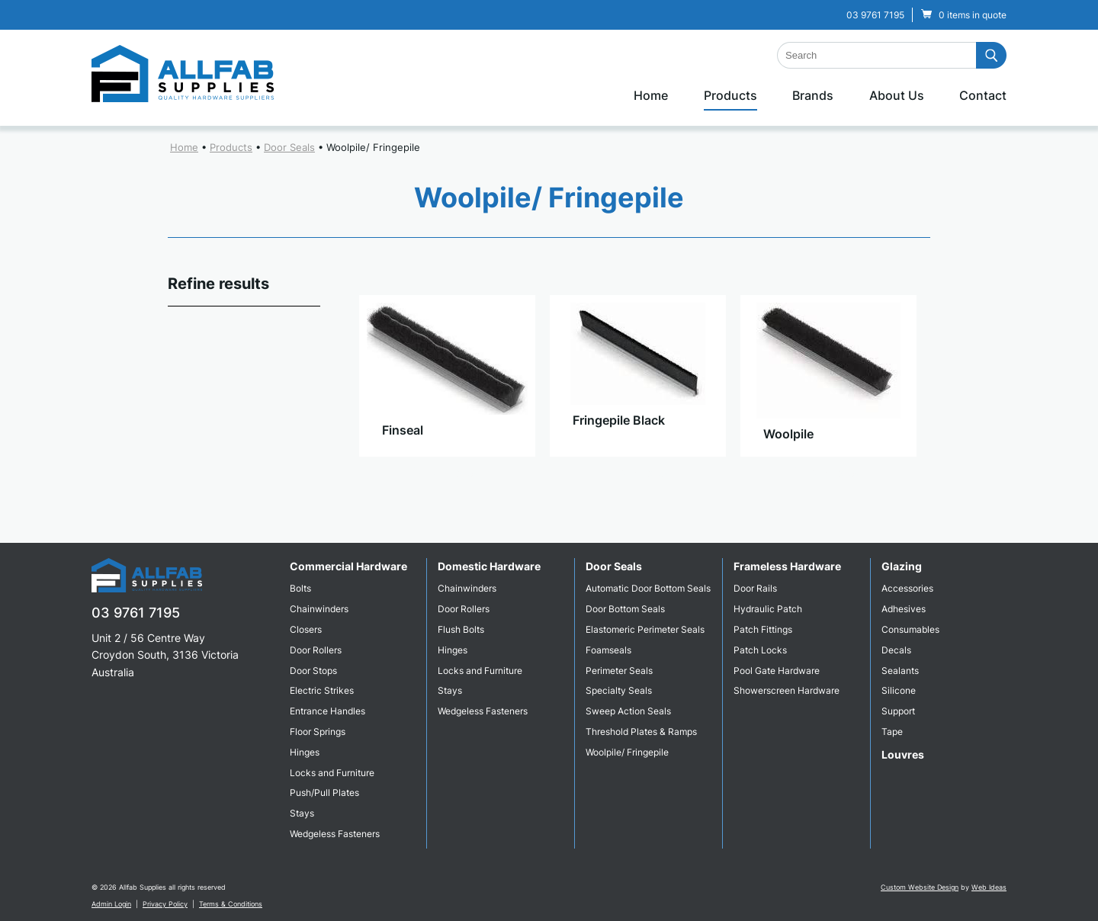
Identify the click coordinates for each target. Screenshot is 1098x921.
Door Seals (289, 147)
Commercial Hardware (348, 566)
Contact (982, 95)
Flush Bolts (461, 629)
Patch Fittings (763, 629)
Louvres (902, 754)
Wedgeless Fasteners (335, 833)
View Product (447, 472)
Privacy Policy (165, 904)
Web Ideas (988, 887)
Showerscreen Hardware (787, 690)
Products (730, 95)
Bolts (300, 588)
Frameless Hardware (787, 566)
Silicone (898, 690)
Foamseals (608, 650)
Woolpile (788, 433)
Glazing (901, 566)
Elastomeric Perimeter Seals (645, 629)
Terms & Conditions (230, 904)
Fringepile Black (619, 420)
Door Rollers (316, 650)
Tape (892, 731)
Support (898, 711)
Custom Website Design (919, 887)
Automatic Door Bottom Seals (648, 588)
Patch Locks (760, 650)
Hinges (304, 752)
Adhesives (903, 609)
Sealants (900, 670)
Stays (302, 813)
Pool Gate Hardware (777, 670)
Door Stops (313, 670)
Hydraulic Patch (768, 609)
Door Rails (755, 588)
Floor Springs (317, 731)
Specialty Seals (619, 690)
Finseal (402, 430)
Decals (896, 650)
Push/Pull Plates (324, 792)
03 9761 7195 (875, 15)
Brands (812, 95)
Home (651, 95)
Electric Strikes (322, 690)
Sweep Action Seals (628, 711)
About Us (896, 95)
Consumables (910, 629)
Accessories (907, 588)
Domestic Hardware (489, 566)
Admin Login (111, 904)
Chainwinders (319, 609)
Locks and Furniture (332, 772)
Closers (306, 629)
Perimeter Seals (619, 670)
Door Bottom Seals (625, 609)
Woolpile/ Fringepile (373, 147)
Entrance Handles (327, 711)
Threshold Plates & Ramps (641, 731)
